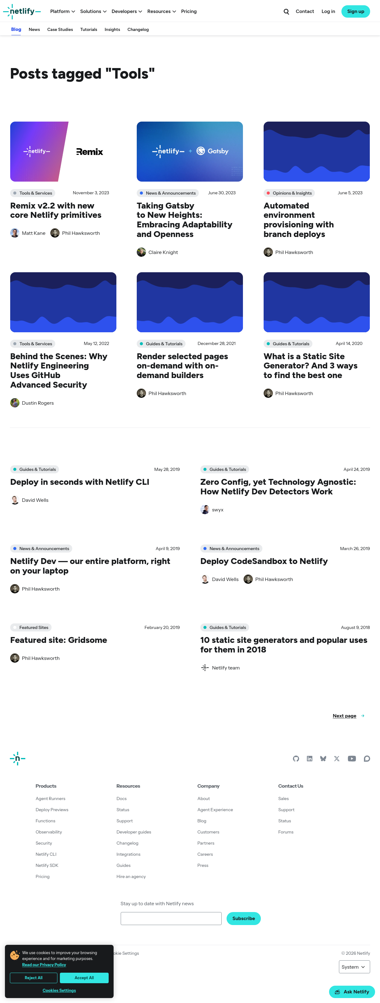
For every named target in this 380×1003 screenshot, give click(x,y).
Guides (124, 865)
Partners (206, 843)
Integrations (128, 854)
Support (125, 821)
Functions (46, 821)
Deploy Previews (52, 809)
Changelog (138, 29)
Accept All (84, 977)
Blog (16, 29)
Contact (305, 11)
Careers (205, 854)
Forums (286, 832)
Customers (208, 832)
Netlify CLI (46, 854)
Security (44, 843)
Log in (328, 11)
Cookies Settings (59, 990)
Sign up (355, 11)
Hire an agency (131, 876)
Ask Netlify (352, 992)
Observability (49, 832)
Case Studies (60, 29)
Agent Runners (50, 798)
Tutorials (88, 29)
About (204, 798)
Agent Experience (215, 809)
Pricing (189, 11)
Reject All (34, 977)
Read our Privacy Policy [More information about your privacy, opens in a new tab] (44, 964)
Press (203, 865)
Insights (112, 29)
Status (123, 809)
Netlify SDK (47, 865)
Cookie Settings (123, 953)
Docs (122, 798)
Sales (283, 798)
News (34, 29)
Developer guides (134, 832)
